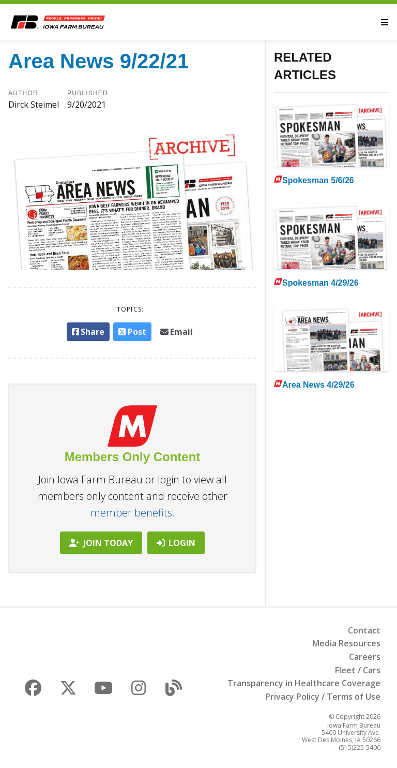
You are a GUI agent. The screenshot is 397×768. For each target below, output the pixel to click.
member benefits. (132, 513)
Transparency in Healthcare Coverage (303, 683)
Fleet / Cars (357, 670)
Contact (364, 630)
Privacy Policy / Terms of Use (322, 696)
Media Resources (346, 643)
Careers (364, 656)
